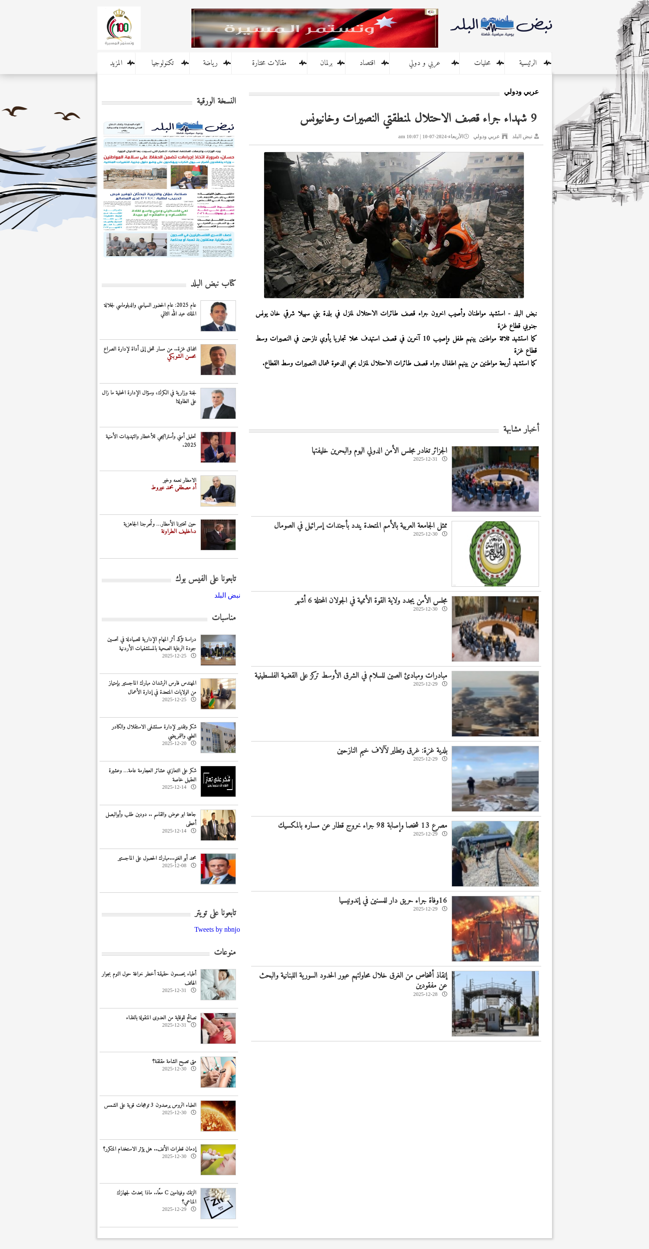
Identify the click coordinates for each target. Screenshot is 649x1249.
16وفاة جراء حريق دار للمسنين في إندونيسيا (393, 900)
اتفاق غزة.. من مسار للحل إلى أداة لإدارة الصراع (149, 349)
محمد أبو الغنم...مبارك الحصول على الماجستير (157, 858)
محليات (482, 63)
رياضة (210, 63)
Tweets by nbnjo (217, 929)
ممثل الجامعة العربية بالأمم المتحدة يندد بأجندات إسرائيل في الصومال (360, 526)
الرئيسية (528, 63)
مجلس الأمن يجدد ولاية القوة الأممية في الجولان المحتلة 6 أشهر (371, 601)
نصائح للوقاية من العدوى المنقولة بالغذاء (161, 1018)
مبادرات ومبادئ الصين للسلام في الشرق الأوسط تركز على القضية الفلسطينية (351, 676)
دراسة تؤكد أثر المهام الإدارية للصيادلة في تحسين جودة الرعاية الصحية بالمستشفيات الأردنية (151, 644)
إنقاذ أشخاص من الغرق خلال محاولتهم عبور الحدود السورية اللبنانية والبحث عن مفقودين (353, 980)
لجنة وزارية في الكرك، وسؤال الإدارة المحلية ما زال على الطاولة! (149, 397)
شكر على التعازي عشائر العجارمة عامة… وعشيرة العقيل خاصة (152, 775)
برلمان (326, 63)
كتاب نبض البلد (213, 284)
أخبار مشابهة (521, 429)
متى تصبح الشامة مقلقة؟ (174, 1062)
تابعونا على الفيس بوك (205, 579)
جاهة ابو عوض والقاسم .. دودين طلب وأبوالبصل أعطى (151, 819)
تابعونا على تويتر (215, 913)
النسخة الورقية (216, 101)
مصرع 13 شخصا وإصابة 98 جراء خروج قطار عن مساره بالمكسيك (362, 826)
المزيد (116, 63)
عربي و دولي (424, 63)
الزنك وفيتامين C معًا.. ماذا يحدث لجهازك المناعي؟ (156, 1197)
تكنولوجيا (163, 63)
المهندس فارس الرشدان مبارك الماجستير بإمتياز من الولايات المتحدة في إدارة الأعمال (152, 687)
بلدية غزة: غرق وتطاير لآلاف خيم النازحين (392, 751)
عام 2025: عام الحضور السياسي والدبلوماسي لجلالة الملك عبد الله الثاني (150, 309)
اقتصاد (367, 63)
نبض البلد (522, 136)
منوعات (225, 952)
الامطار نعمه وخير (179, 480)
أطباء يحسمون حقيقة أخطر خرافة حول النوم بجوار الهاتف (149, 978)
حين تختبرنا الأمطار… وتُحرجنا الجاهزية (159, 524)
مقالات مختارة (269, 63)
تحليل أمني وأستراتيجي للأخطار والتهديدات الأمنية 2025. (151, 441)
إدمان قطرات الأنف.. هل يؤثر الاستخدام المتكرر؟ (149, 1149)
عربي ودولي (486, 136)
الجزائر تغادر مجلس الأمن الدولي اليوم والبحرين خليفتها (379, 451)
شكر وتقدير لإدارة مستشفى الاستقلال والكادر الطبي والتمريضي (154, 731)
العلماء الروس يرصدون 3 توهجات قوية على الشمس (150, 1105)
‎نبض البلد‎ (227, 595)
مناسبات (224, 618)
